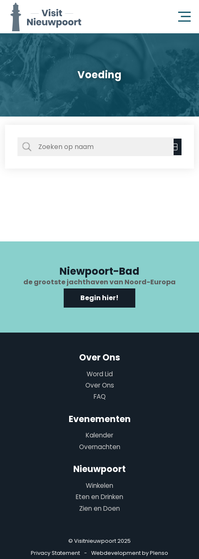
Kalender (99, 435)
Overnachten (99, 446)
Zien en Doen (99, 508)
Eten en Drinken (99, 496)
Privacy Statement (55, 553)
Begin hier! (99, 298)
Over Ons (99, 385)
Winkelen (99, 485)
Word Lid (100, 374)
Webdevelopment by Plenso (129, 553)
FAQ (100, 396)
